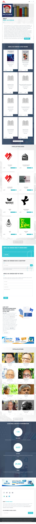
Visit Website (6, 332)
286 (4, 234)
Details (6, 70)
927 (20, 212)
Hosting (11, 521)
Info (9, 382)
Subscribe (30, 512)
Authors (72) (13, 234)
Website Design (4, 521)
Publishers (24, 4)
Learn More (6, 254)
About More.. (27, 38)
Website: (14, 16)
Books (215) (4, 398)
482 (4, 167)
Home (14, 4)
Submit (6, 297)
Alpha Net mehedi (9, 519)
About (17, 4)
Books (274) (21, 382)
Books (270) (4, 382)
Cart (10, 70)
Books (20, 4)
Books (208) (21, 398)
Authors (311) (29, 212)
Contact (14, 6)
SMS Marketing (12, 316)
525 (20, 234)
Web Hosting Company (28, 521)
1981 (4, 212)
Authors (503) (13, 212)
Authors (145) (29, 234)
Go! (31, 265)
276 (20, 167)
